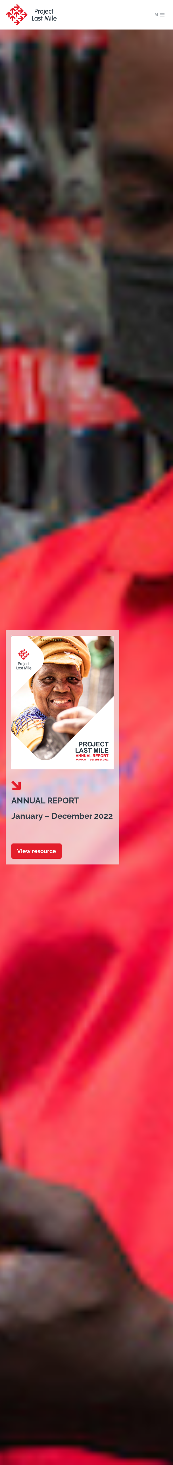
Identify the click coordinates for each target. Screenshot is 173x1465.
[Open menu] (159, 14)
